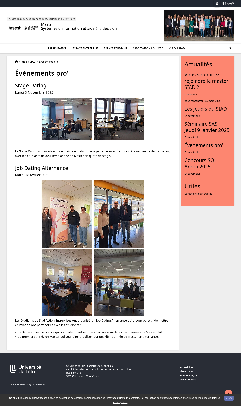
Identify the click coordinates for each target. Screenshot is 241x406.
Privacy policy (120, 402)
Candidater (190, 94)
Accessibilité (186, 367)
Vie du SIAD (177, 48)
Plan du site (186, 371)
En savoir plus (192, 115)
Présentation (57, 48)
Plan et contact (188, 379)
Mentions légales (189, 375)
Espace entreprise (85, 48)
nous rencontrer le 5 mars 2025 (202, 100)
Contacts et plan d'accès (198, 193)
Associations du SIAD (148, 48)
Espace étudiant (115, 48)
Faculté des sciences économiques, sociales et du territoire (41, 19)
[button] (228, 393)
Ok (229, 398)
